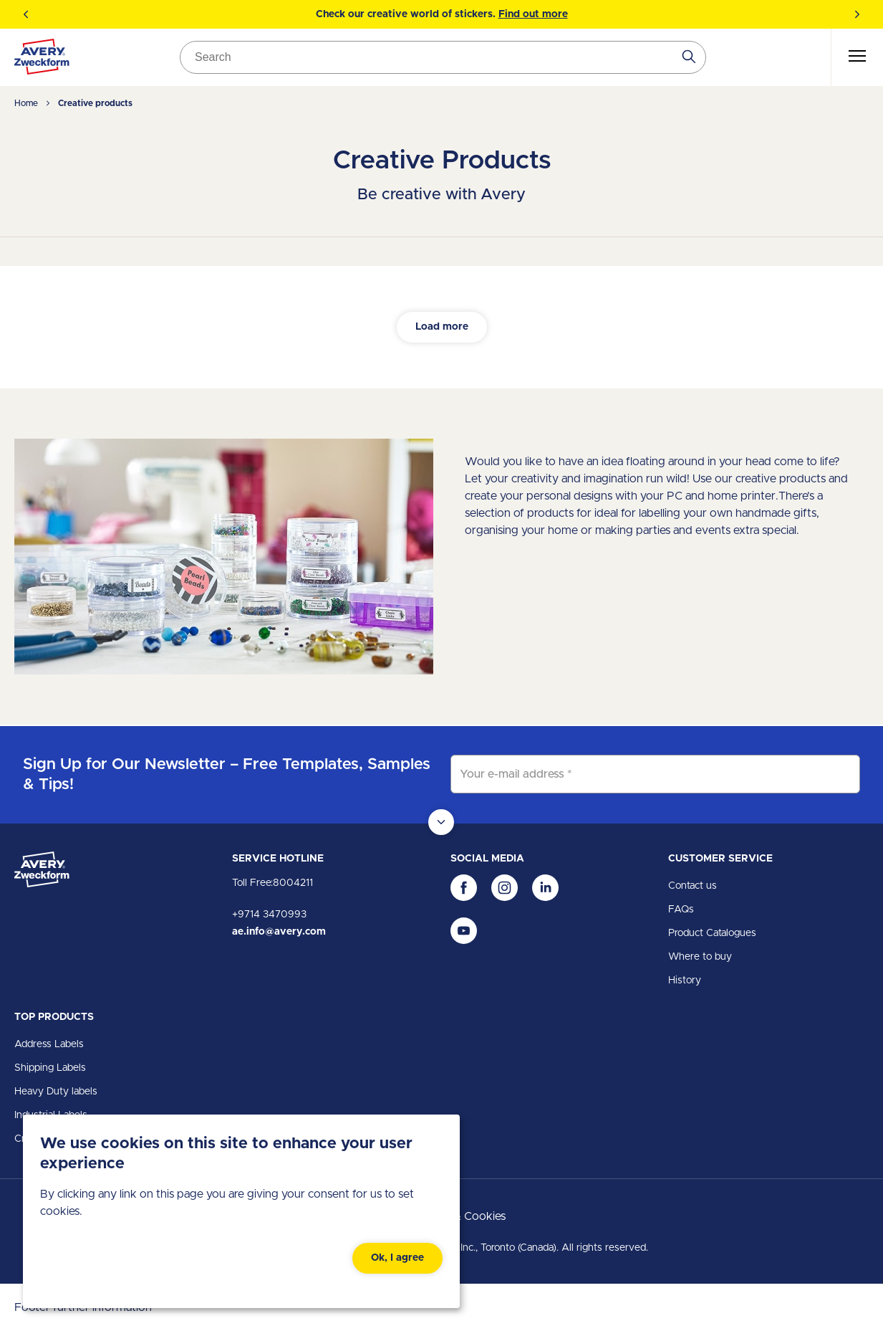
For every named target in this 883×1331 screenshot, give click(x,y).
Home (26, 103)
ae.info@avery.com (279, 932)
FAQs (681, 910)
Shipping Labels (50, 1068)
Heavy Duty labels (55, 1092)
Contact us (692, 886)
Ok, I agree (397, 1258)
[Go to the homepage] (41, 59)
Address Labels (49, 1044)
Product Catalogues (712, 933)
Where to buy (700, 957)
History (684, 980)
